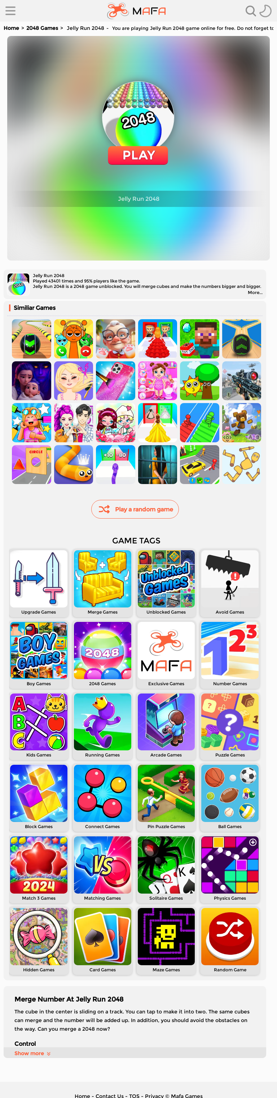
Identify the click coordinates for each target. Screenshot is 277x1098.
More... (255, 292)
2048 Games (42, 28)
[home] (136, 11)
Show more (33, 1053)
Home (11, 28)
